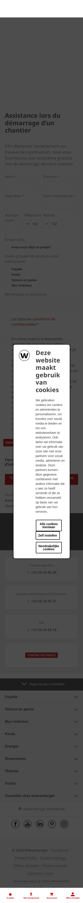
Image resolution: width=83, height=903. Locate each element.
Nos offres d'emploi (20, 884)
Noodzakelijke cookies (49, 547)
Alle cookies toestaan (49, 525)
